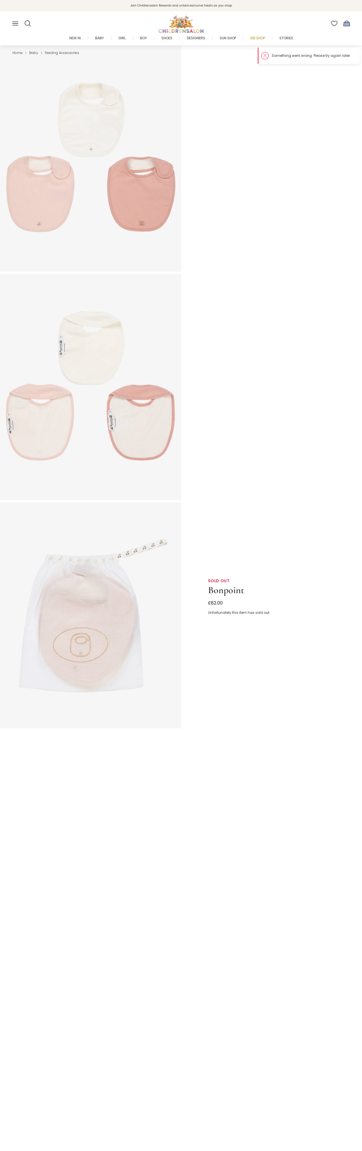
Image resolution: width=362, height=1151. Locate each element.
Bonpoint (226, 590)
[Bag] (346, 23)
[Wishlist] (334, 23)
